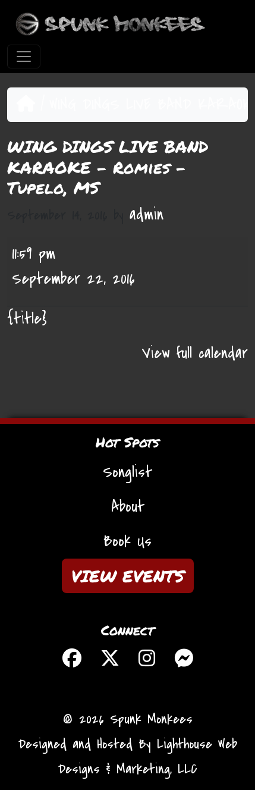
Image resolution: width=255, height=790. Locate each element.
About (127, 507)
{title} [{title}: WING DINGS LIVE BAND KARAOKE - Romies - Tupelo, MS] (27, 319)
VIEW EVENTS (127, 576)
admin (146, 214)
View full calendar (195, 353)
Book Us (127, 541)
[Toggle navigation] (23, 56)
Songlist (127, 472)
